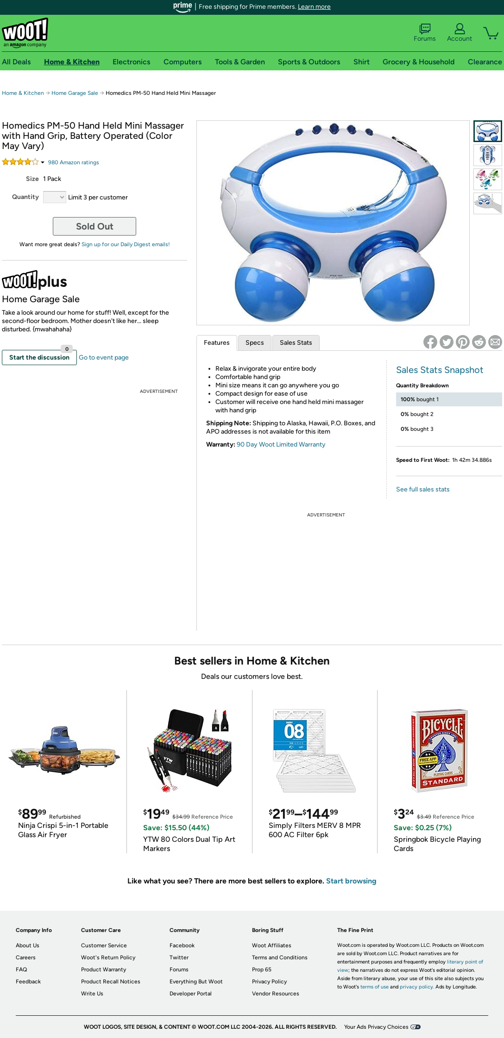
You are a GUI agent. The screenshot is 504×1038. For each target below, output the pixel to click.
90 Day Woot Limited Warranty (281, 444)
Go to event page (104, 357)
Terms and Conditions (280, 957)
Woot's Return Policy (108, 957)
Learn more (314, 7)
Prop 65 (261, 969)
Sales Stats (296, 343)
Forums (425, 33)
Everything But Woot (196, 981)
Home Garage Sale (74, 93)
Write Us (92, 993)
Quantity (25, 197)
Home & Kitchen (23, 93)
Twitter (179, 957)
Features (217, 343)
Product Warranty (103, 969)
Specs (255, 343)
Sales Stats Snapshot (440, 369)
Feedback (28, 981)
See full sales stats (423, 489)
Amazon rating (73, 162)
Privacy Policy (269, 981)
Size (32, 179)
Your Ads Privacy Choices (376, 1027)
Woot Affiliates (271, 945)
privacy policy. (417, 987)
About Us (27, 945)
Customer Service (104, 945)
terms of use (374, 987)
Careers (26, 957)
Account (459, 33)
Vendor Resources (275, 993)
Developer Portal (191, 993)
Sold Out (94, 226)
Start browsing (351, 880)
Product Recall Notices (110, 981)
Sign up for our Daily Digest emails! (126, 244)
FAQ (21, 969)
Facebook (182, 945)
